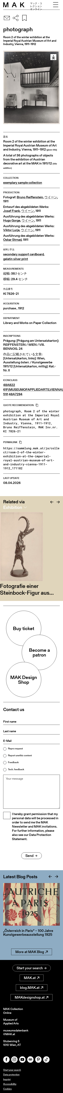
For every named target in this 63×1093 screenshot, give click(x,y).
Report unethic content (20, 755)
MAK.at (31, 977)
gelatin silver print (15, 259)
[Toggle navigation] (55, 4)
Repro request (15, 748)
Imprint (7, 1079)
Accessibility (9, 1084)
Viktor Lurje (11, 230)
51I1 (5, 394)
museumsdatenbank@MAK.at (15, 1032)
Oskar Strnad (12, 240)
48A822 (9, 385)
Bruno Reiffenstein (30, 197)
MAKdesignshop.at (31, 997)
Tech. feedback (16, 769)
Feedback (13, 762)
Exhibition (12, 507)
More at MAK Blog (31, 951)
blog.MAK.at (31, 987)
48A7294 (15, 394)
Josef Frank (11, 211)
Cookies (7, 1088)
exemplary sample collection (22, 183)
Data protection (11, 1074)
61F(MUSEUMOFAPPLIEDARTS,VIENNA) (33, 390)
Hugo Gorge (11, 220)
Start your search (32, 968)
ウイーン (50, 197)
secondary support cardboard (23, 254)
